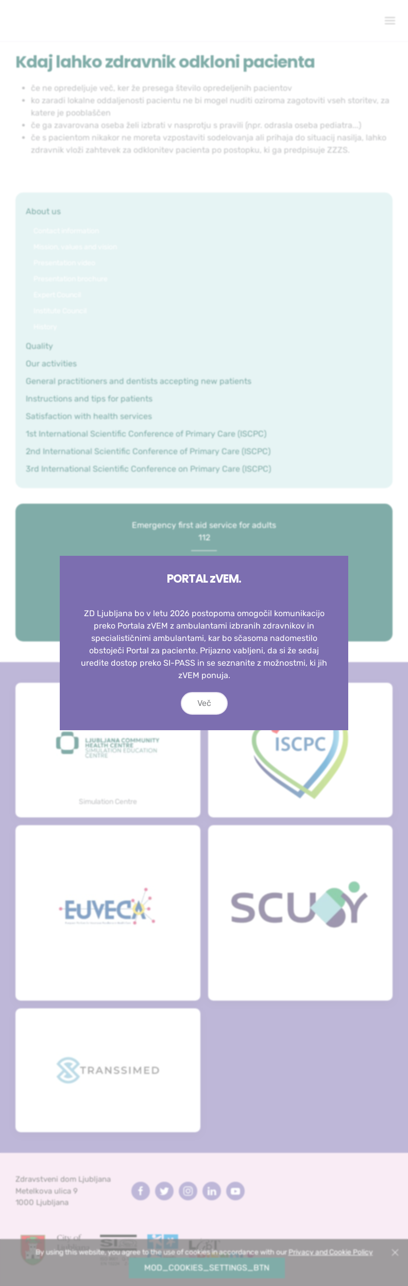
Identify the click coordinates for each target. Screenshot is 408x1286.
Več (204, 710)
